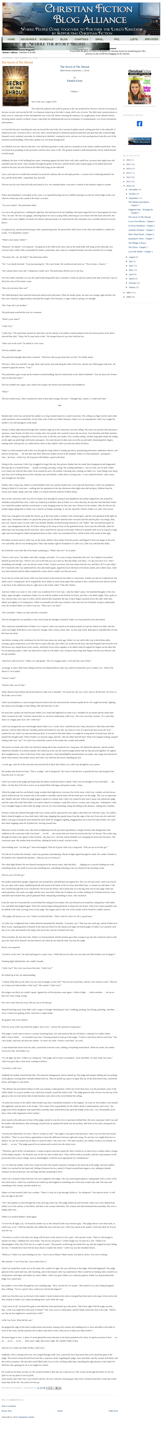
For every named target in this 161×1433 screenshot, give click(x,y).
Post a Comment (9, 1406)
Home (60, 1411)
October (132, 194)
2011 (128, 181)
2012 (128, 177)
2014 (128, 168)
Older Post (113, 1411)
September (134, 198)
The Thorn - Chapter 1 (138, 247)
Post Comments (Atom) (24, 1417)
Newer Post (7, 1411)
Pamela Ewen (74, 80)
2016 (128, 160)
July (131, 261)
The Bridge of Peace (137, 243)
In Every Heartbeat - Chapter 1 (141, 225)
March (132, 278)
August (132, 257)
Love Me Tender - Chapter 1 (140, 251)
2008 (128, 297)
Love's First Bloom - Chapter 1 (141, 221)
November (134, 189)
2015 (128, 164)
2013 (128, 173)
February (133, 283)
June (131, 265)
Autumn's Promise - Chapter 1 (141, 230)
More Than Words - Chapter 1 (141, 234)
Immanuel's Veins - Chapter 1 (141, 238)
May (131, 270)
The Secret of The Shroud (74, 66)
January (132, 287)
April (131, 274)
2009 (128, 292)
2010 (128, 186)
